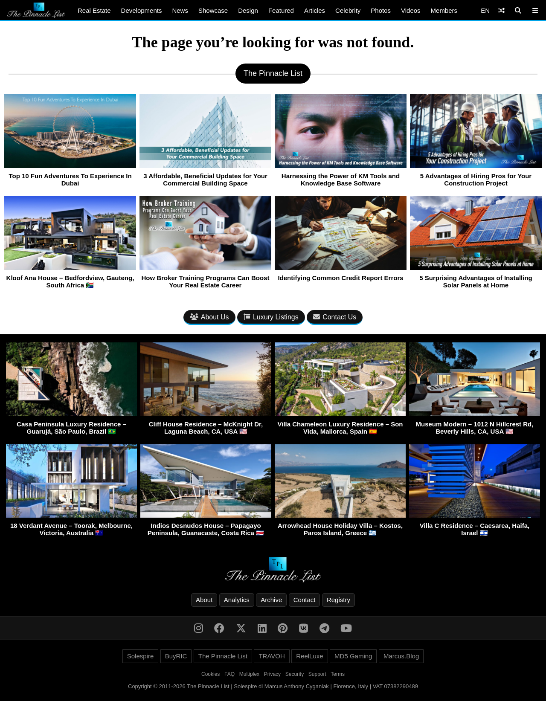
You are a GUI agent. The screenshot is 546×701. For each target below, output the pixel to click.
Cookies (210, 674)
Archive (271, 599)
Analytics (237, 599)
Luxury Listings (271, 317)
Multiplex (249, 674)
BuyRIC (176, 656)
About (204, 599)
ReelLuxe (309, 656)
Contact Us (334, 317)
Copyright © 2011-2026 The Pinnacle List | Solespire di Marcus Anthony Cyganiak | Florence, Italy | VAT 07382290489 (273, 686)
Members (444, 10)
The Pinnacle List (222, 656)
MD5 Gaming (353, 656)
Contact (304, 599)
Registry (338, 599)
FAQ (229, 674)
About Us (209, 317)
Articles (314, 10)
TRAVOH (271, 656)
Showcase (213, 10)
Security (294, 674)
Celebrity (347, 10)
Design (248, 10)
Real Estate (94, 10)
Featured (281, 10)
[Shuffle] (501, 10)
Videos (411, 10)
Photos (381, 10)
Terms (338, 674)
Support (317, 674)
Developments (141, 10)
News (180, 10)
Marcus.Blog (401, 656)
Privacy (272, 674)
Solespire (140, 656)
